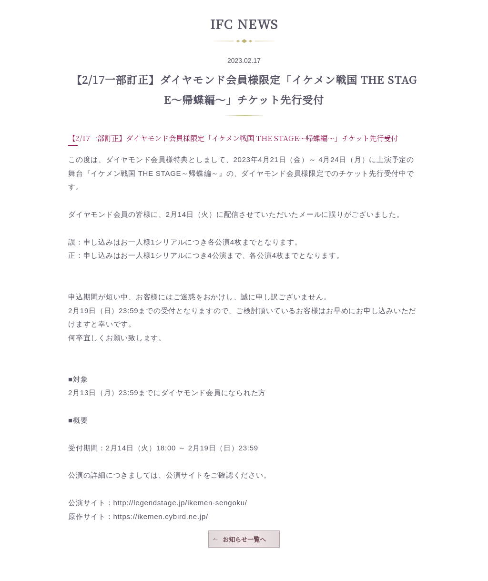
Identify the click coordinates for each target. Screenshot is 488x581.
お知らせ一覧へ (244, 539)
